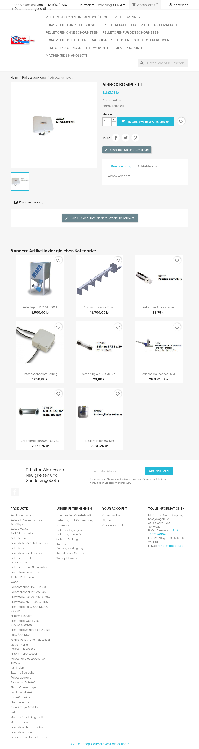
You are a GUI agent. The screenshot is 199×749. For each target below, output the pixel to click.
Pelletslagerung (21, 677)
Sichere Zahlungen (68, 539)
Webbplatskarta (66, 558)
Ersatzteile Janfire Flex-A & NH (30, 630)
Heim (14, 712)
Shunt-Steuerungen (151, 40)
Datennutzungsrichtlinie (33, 8)
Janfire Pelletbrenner (24, 577)
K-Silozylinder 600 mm (99, 441)
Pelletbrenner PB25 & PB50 (28, 587)
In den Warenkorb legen (145, 121)
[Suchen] (163, 63)
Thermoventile (98, 48)
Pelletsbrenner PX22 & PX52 (29, 592)
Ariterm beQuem (21, 616)
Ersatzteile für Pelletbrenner (73, 25)
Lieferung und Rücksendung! (75, 520)
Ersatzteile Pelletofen (66, 40)
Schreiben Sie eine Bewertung (127, 150)
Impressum (63, 525)
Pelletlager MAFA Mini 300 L (40, 307)
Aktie (116, 138)
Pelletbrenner (127, 17)
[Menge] (107, 121)
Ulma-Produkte (129, 48)
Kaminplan (17, 667)
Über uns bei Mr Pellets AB (73, 515)
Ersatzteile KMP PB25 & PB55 (29, 602)
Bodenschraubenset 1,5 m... (159, 374)
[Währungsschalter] (119, 5)
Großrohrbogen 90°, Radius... (40, 441)
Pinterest (135, 138)
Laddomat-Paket (21, 692)
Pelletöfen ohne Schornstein (72, 32)
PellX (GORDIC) (20, 634)
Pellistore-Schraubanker (159, 307)
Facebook (15, 492)
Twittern (125, 138)
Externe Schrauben (23, 672)
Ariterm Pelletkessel (24, 653)
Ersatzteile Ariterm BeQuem (29, 727)
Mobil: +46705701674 (51, 5)
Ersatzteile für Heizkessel (154, 25)
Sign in (106, 520)
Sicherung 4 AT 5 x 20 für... (99, 374)
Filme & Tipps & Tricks (63, 48)
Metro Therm (19, 722)
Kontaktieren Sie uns (70, 553)
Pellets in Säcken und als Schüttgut (78, 17)
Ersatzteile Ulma (21, 732)
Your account (114, 508)
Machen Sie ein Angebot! (66, 55)
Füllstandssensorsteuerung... (40, 374)
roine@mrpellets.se (170, 545)
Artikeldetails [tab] (147, 166)
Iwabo (14, 582)
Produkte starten (22, 515)
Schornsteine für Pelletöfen (29, 737)
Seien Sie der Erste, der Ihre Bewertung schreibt (99, 218)
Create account (112, 525)
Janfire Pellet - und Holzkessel (30, 639)
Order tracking (112, 515)
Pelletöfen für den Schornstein (131, 32)
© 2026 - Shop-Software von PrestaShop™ (99, 744)
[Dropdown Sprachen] (86, 5)
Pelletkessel (115, 25)
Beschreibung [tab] (121, 166)
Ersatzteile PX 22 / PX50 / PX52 (30, 597)
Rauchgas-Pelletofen (110, 40)
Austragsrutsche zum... (99, 307)
